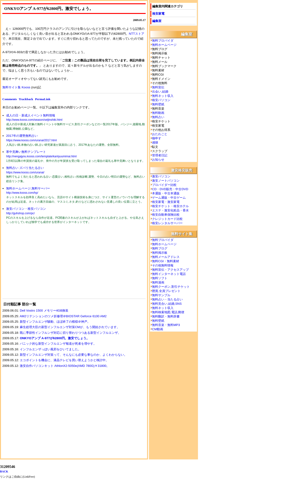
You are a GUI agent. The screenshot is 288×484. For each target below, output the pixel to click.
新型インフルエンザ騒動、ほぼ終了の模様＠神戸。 (55, 321)
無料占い (158, 117)
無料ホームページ (164, 45)
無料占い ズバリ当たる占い (25, 168)
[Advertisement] (37, 264)
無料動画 (158, 113)
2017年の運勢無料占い (22, 135)
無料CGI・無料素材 (165, 261)
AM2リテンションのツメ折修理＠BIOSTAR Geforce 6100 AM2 (63, 316)
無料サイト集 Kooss (16, 87)
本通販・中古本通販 (166, 193)
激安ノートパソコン (166, 180)
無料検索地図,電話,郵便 (168, 312)
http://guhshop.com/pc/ (20, 213)
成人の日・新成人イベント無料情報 (30, 115)
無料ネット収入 (162, 96)
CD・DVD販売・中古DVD (170, 189)
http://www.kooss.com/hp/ (22, 192)
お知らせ (158, 159)
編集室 (156, 21)
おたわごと (159, 134)
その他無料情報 (162, 265)
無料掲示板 (159, 252)
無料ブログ (159, 248)
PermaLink (42, 99)
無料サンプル (161, 295)
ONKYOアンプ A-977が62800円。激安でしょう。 (54, 338)
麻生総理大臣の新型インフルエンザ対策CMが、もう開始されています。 (70, 327)
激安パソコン (161, 176)
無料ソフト (159, 278)
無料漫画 (158, 282)
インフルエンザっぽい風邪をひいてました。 (50, 349)
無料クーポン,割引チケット (171, 286)
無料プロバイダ (162, 40)
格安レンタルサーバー (167, 223)
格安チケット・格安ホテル (170, 206)
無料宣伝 (158, 87)
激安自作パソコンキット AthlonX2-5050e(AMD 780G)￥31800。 (64, 366)
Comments (9, 99)
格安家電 (158, 13)
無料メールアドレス (166, 257)
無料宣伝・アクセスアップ (170, 269)
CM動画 (157, 329)
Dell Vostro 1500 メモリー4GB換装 (44, 310)
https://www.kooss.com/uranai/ (25, 172)
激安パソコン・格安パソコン (26, 208)
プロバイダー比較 (164, 185)
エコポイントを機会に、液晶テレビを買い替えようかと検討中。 (64, 360)
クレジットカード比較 (167, 219)
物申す (156, 138)
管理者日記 (159, 155)
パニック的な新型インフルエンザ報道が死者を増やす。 (58, 343)
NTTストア (136, 33)
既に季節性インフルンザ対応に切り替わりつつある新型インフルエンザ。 (70, 332)
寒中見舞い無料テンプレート (26, 152)
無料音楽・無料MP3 (166, 325)
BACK (4, 471)
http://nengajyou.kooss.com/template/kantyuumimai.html (41, 156)
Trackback (26, 99)
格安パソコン (161, 100)
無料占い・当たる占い (167, 299)
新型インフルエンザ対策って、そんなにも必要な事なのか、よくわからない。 (73, 354)
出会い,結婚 (160, 91)
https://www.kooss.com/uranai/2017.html (31, 140)
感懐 (155, 142)
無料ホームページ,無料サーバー (28, 188)
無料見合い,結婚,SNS (167, 303)
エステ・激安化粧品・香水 (170, 210)
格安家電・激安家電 (166, 202)
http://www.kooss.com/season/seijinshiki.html (34, 119)
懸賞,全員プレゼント (166, 291)
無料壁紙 (158, 104)
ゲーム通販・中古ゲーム (169, 197)
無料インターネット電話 (169, 274)
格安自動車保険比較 (166, 214)
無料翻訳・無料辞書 (166, 316)
